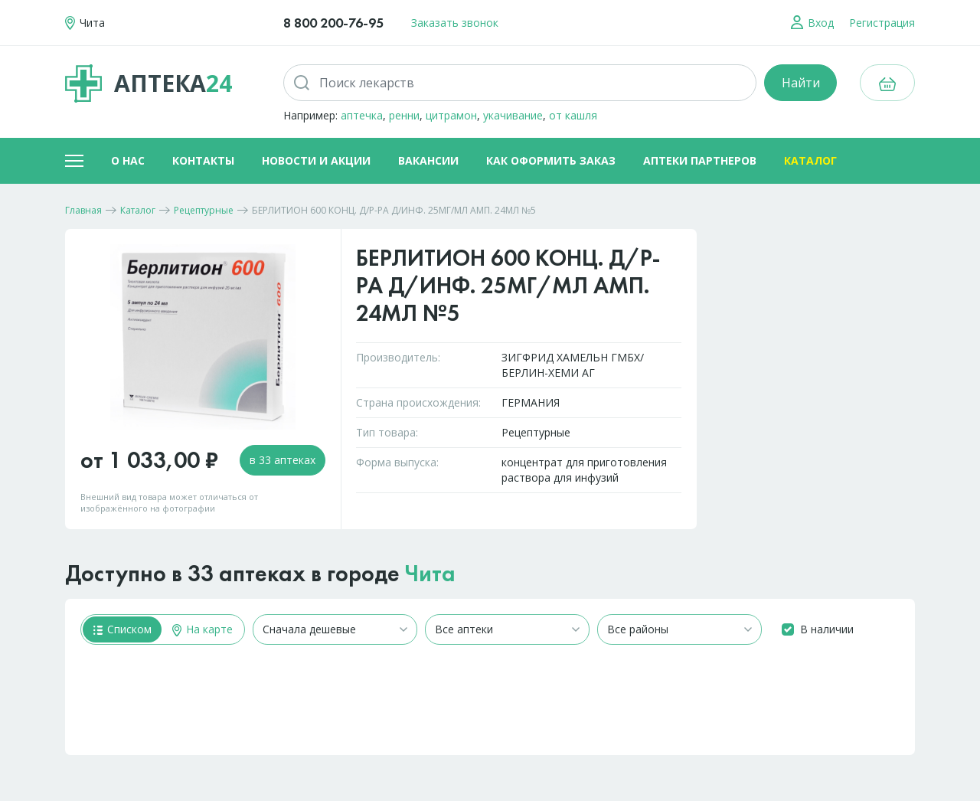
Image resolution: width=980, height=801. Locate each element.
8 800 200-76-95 (333, 22)
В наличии (827, 629)
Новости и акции (316, 160)
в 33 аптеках (282, 460)
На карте (202, 629)
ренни (404, 115)
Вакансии (428, 160)
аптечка (362, 115)
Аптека (148, 83)
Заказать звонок (454, 22)
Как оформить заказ (551, 160)
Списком (122, 629)
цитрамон (451, 115)
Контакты (203, 160)
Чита (430, 573)
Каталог (810, 160)
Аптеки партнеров (699, 160)
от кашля (573, 115)
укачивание (513, 115)
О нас (128, 160)
